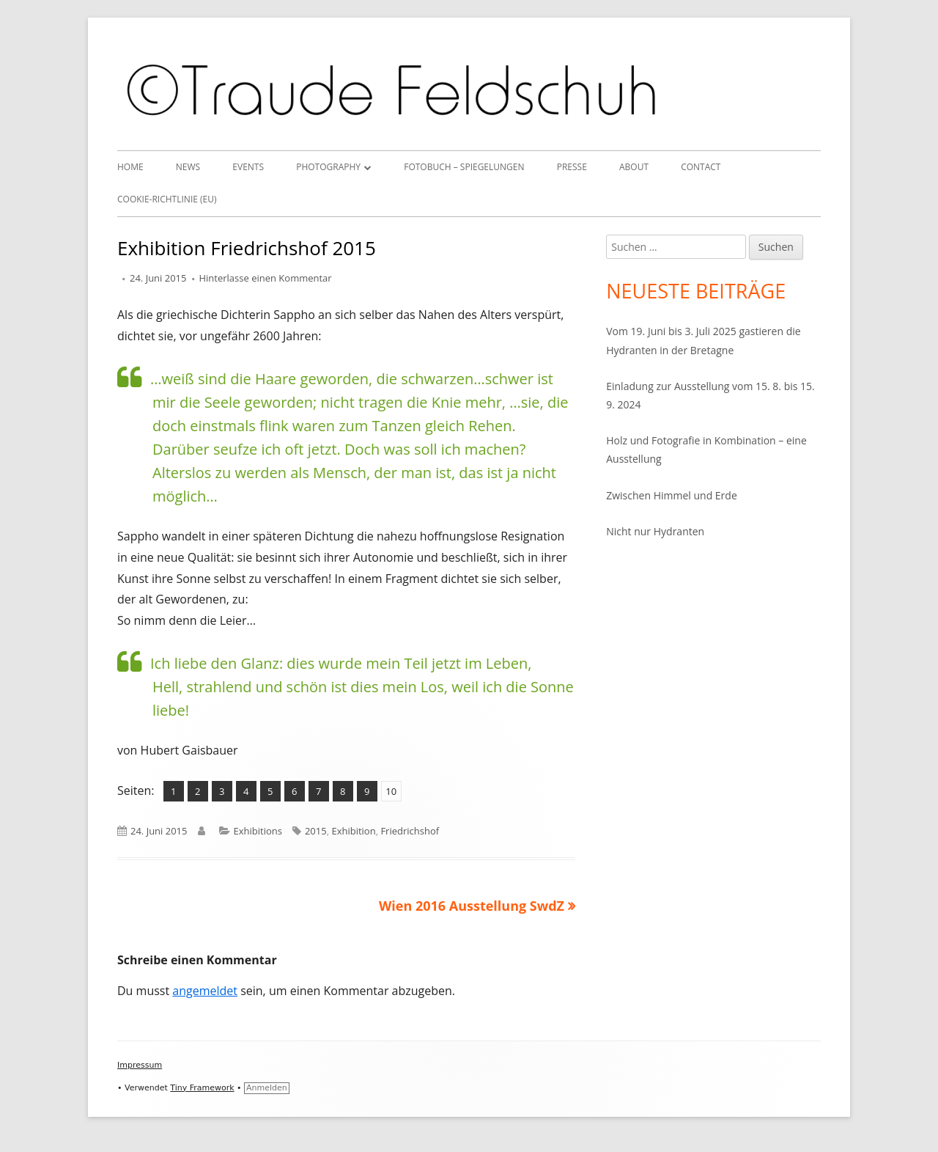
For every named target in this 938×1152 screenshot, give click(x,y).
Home (130, 167)
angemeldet (204, 991)
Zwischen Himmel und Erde (671, 495)
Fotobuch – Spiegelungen (464, 167)
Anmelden (266, 1088)
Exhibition (353, 830)
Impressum (139, 1065)
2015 (316, 830)
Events (248, 167)
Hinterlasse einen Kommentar (265, 278)
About (634, 167)
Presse (572, 167)
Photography (328, 167)
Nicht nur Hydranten (655, 531)
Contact (700, 167)
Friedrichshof (409, 830)
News (188, 167)
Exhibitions (258, 830)
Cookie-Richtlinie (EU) (167, 199)
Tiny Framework (202, 1088)
